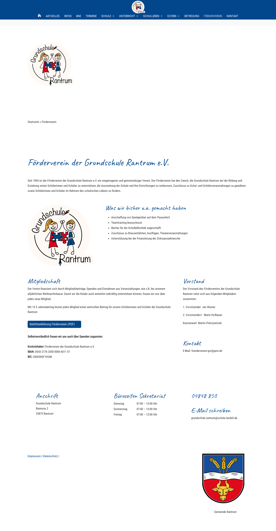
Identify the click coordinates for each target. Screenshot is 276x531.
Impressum (34, 456)
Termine (91, 4)
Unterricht (127, 4)
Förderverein (213, 4)
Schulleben (151, 4)
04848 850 (204, 396)
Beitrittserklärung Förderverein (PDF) (52, 324)
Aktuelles (53, 4)
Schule (106, 4)
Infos (68, 4)
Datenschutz (50, 456)
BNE (78, 4)
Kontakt (232, 4)
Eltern (171, 4)
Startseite (33, 122)
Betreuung (191, 4)
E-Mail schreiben (210, 410)
